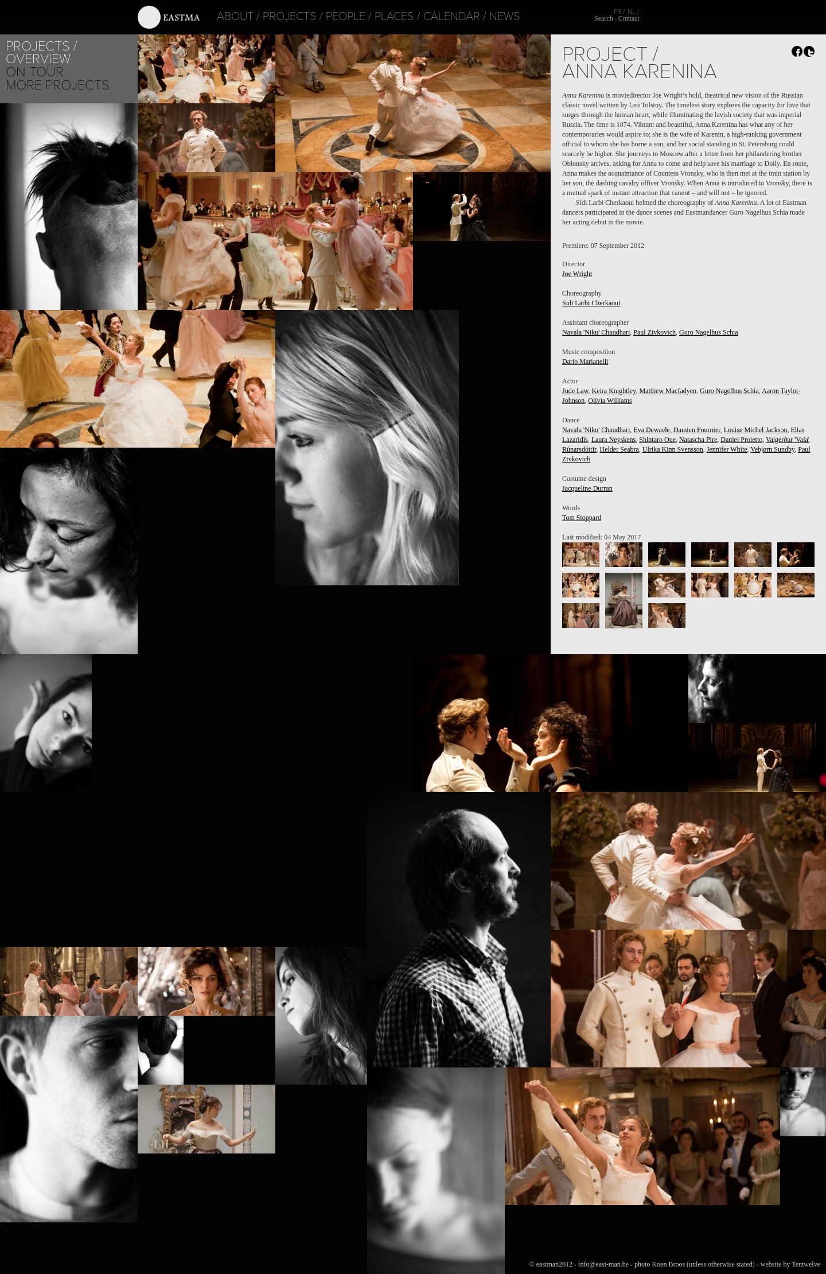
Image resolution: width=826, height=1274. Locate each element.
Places (379, 17)
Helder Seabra (619, 449)
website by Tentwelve (790, 1264)
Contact (629, 18)
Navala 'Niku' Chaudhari (596, 332)
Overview (38, 59)
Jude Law (575, 391)
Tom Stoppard (581, 518)
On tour (35, 72)
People (330, 17)
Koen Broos (668, 1264)
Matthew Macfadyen (667, 391)
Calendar (436, 17)
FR (617, 11)
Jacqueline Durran (587, 488)
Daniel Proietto (741, 440)
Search (603, 18)
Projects (275, 17)
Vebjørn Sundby (772, 449)
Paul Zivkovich (654, 332)
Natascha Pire (698, 440)
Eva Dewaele (651, 430)
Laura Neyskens (613, 440)
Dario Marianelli (585, 362)
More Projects (58, 85)
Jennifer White (727, 449)
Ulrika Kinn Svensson (672, 449)
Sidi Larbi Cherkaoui (591, 303)
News (489, 17)
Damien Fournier (696, 430)
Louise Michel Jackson (756, 430)
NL (632, 11)
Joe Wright (577, 274)
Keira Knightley (614, 391)
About (220, 17)
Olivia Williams (610, 401)
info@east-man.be (603, 1264)
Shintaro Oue (657, 440)
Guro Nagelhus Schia (708, 332)
